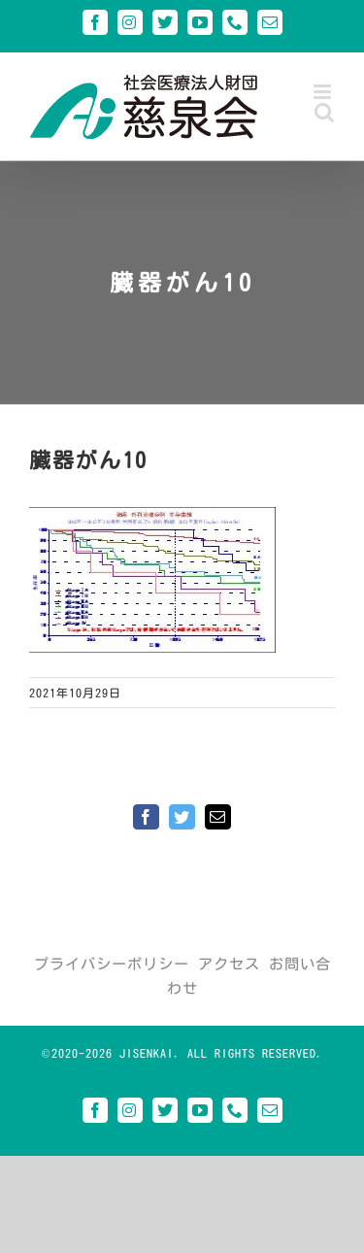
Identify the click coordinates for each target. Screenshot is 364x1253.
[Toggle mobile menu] (324, 92)
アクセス (229, 964)
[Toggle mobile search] (324, 112)
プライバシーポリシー (111, 964)
